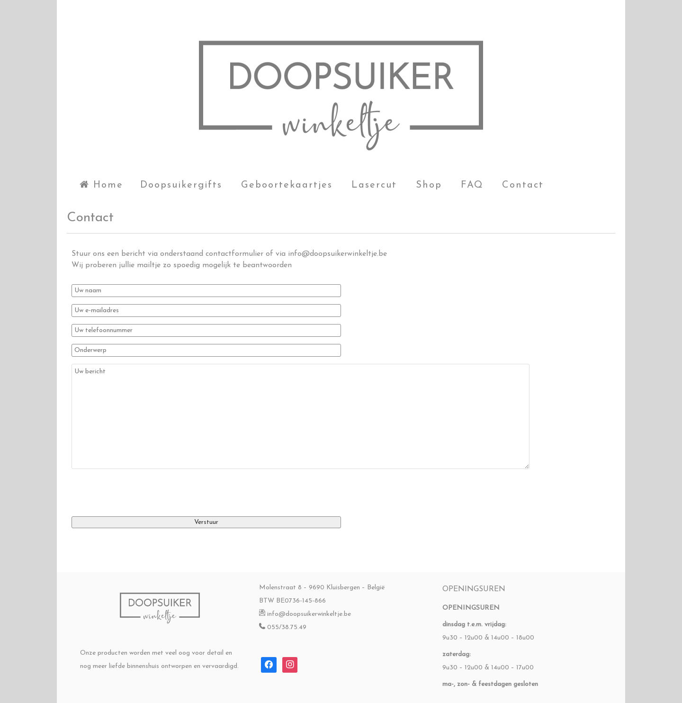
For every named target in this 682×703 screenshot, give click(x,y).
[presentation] (143, 487)
